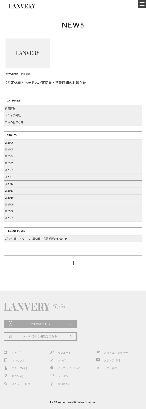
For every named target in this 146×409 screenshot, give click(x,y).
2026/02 (9, 170)
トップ (12, 352)
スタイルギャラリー (112, 352)
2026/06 (9, 142)
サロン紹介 (14, 376)
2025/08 (9, 211)
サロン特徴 (106, 368)
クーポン (59, 376)
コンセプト (14, 360)
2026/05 (9, 149)
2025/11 (9, 190)
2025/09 (9, 204)
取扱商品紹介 (62, 384)
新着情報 (10, 108)
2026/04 (9, 156)
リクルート (60, 352)
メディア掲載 (13, 115)
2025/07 (9, 218)
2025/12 (9, 183)
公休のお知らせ (14, 122)
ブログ (58, 360)
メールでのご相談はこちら (40, 336)
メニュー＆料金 (17, 384)
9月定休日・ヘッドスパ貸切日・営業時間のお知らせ (36, 238)
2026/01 (9, 177)
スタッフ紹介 (16, 368)
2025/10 (9, 197)
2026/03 (9, 163)
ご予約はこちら (40, 324)
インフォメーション (66, 368)
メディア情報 (108, 360)
